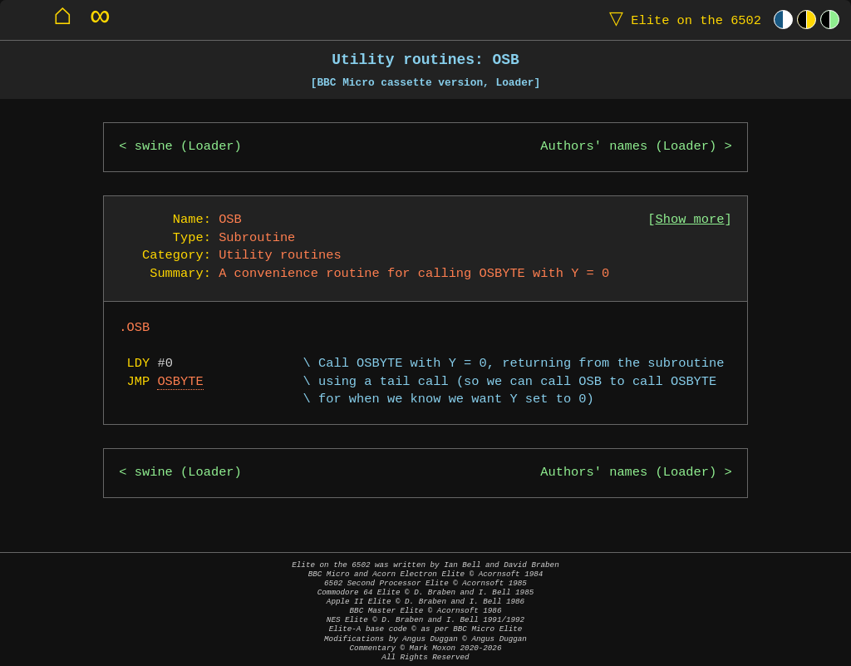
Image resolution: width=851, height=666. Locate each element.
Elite (681, 19)
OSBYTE (180, 382)
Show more (690, 220)
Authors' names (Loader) (628, 146)
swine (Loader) (188, 146)
